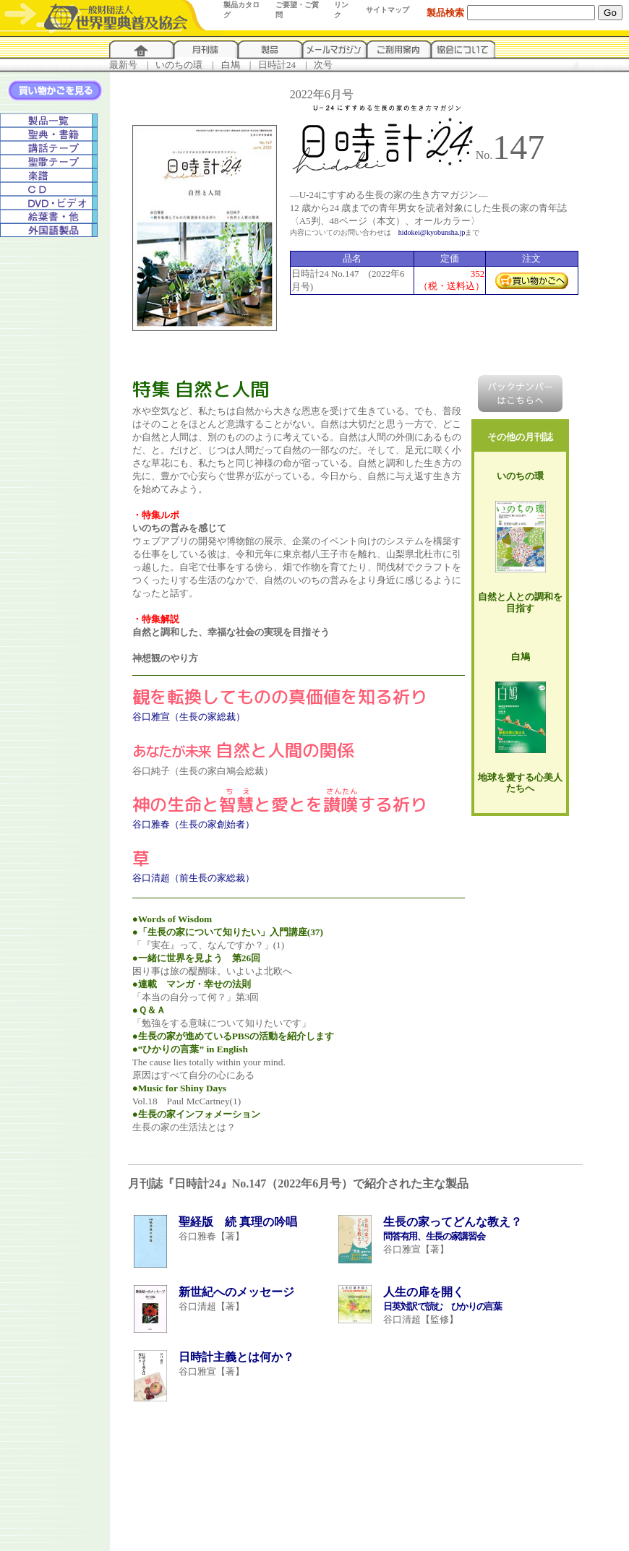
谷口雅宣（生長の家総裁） (188, 716)
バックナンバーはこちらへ (520, 393)
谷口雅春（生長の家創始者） (193, 824)
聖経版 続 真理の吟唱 (238, 1222)
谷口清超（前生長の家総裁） (193, 877)
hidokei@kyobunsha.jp (432, 232)
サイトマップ (387, 10)
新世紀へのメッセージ (236, 1292)
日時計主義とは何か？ (236, 1357)
